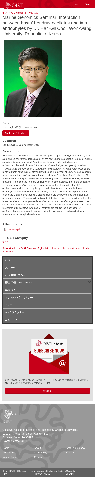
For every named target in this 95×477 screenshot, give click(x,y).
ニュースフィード (14, 320)
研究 (8, 260)
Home (5, 448)
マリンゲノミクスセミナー (19, 297)
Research (8, 452)
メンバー (10, 267)
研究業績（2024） (15, 275)
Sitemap (70, 474)
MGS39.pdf (14, 229)
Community (40, 452)
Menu (77, 4)
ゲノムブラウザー (14, 312)
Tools (87, 4)
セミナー (6, 241)
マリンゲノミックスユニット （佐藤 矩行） (20, 13)
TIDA (4, 474)
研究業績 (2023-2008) (18, 282)
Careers (38, 457)
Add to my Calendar (16, 133)
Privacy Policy (42, 474)
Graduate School (75, 448)
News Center (9, 457)
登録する (47, 390)
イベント (70, 452)
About (37, 448)
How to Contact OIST (14, 441)
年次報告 (10, 290)
